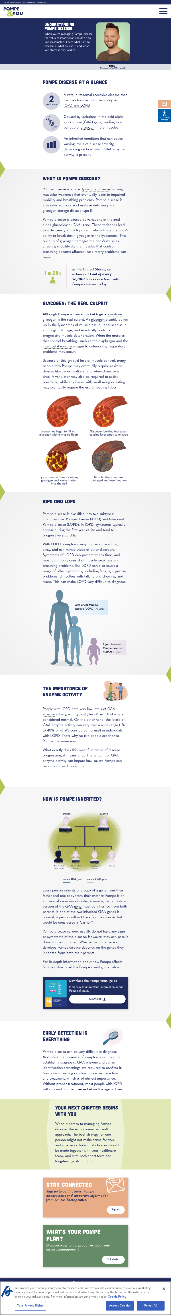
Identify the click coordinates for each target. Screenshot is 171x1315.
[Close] (164, 1289)
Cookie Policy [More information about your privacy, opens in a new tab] (117, 1296)
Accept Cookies (120, 1305)
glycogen (87, 127)
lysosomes (109, 236)
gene (86, 225)
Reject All (150, 1305)
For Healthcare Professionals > (35, 2)
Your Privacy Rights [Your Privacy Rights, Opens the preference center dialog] (30, 1305)
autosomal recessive (91, 95)
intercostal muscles (58, 346)
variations (88, 117)
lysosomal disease (96, 189)
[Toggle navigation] (163, 11)
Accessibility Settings (164, 115)
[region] (85, 1298)
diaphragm (106, 341)
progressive (51, 336)
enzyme (49, 714)
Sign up (115, 1209)
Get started (113, 1259)
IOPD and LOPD (77, 106)
